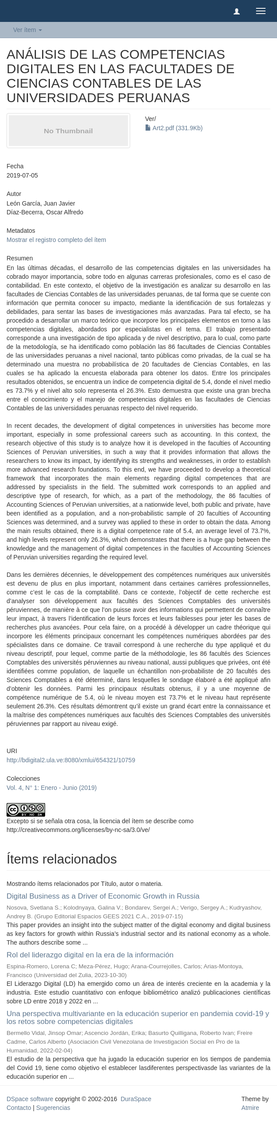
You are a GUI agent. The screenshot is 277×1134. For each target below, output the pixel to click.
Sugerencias (53, 1107)
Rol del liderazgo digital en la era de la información (90, 955)
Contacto (19, 1107)
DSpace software (30, 1098)
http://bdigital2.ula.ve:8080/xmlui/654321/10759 (71, 760)
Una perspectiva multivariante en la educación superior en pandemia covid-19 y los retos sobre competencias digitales (138, 1018)
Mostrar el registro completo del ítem (56, 239)
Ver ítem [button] (27, 29)
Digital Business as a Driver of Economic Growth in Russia (103, 896)
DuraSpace (136, 1098)
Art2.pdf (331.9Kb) (174, 128)
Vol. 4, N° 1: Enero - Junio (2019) (52, 787)
